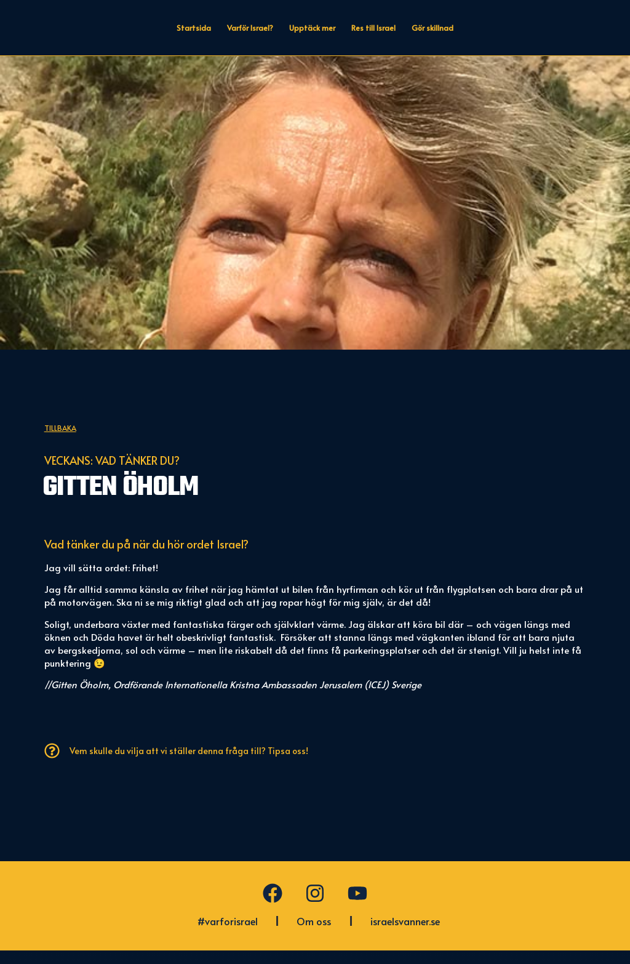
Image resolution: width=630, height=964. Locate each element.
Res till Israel (373, 28)
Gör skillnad (432, 28)
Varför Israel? (250, 28)
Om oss (314, 934)
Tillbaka (60, 441)
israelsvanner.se (405, 934)
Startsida (194, 28)
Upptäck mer (312, 28)
